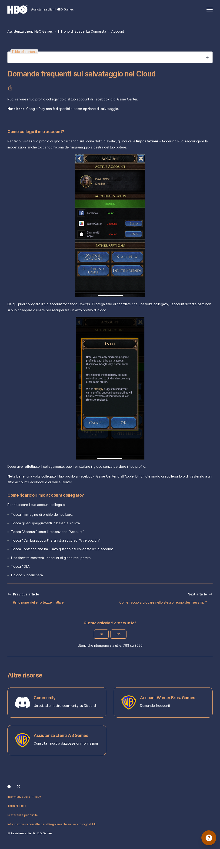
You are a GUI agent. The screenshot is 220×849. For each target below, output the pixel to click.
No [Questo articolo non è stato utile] (118, 634)
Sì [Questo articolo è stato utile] (101, 634)
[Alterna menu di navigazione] (209, 10)
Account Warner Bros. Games (167, 697)
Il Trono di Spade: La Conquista (82, 31)
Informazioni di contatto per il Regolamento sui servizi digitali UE (51, 824)
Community (44, 697)
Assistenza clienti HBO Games (30, 31)
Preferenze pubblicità (22, 815)
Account (117, 31)
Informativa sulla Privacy (24, 796)
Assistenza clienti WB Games (61, 735)
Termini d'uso (16, 806)
